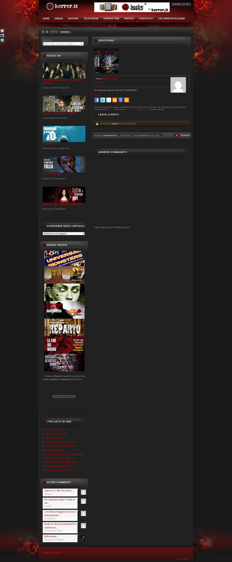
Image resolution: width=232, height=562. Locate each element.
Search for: (47, 40)
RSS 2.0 (111, 109)
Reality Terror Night (55, 429)
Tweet (96, 95)
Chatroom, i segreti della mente (61, 462)
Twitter (99, 83)
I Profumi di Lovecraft (56, 433)
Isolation (54, 32)
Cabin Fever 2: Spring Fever (59, 446)
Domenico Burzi (109, 79)
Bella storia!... (51, 536)
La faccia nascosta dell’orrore (60, 442)
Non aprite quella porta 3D (58, 470)
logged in (115, 124)
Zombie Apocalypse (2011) (59, 466)
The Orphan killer (54, 450)
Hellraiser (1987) (53, 438)
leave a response (132, 109)
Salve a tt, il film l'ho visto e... (59, 490)
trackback (146, 109)
